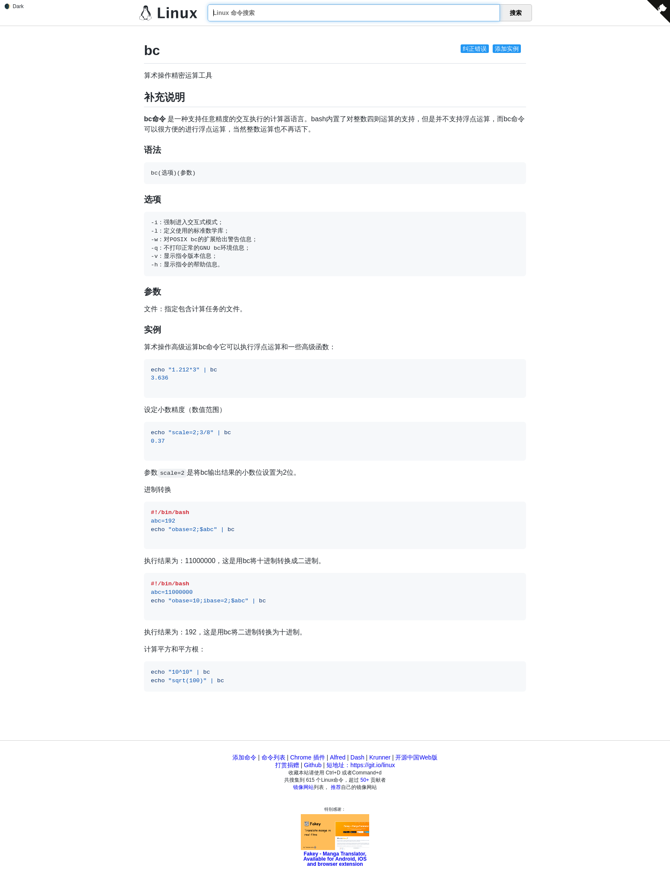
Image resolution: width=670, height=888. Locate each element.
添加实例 (507, 48)
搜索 (516, 12)
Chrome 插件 (307, 757)
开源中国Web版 (416, 757)
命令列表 (273, 757)
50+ (365, 780)
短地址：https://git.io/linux (360, 765)
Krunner (380, 757)
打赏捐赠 (287, 765)
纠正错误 (475, 48)
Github (312, 765)
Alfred (338, 757)
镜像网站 (303, 787)
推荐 (336, 787)
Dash (357, 757)
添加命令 (244, 757)
